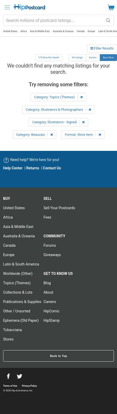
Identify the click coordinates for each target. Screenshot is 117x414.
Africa (24, 31)
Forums (50, 245)
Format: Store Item (83, 135)
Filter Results (102, 48)
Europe (91, 31)
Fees (47, 217)
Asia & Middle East (40, 31)
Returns (32, 168)
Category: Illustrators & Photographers (58, 110)
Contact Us (52, 168)
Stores (8, 339)
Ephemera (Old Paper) (21, 320)
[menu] (7, 7)
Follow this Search (49, 57)
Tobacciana (12, 330)
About (48, 292)
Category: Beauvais (34, 135)
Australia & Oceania (63, 31)
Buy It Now (108, 57)
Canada (80, 31)
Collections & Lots (18, 292)
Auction (93, 57)
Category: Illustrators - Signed (58, 122)
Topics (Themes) (16, 283)
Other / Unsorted (16, 311)
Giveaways (52, 255)
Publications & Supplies (22, 302)
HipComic (51, 311)
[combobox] (58, 20)
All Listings (77, 57)
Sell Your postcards (59, 208)
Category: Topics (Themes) (58, 97)
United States (10, 31)
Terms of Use (10, 386)
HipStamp (52, 320)
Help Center (13, 168)
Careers (50, 302)
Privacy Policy (29, 386)
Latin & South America (21, 264)
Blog (47, 283)
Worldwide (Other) (18, 273)
